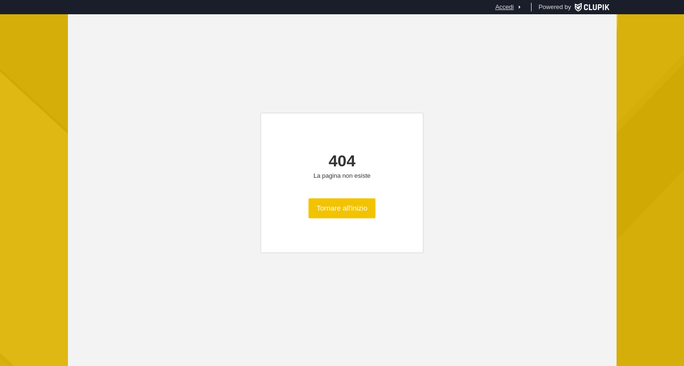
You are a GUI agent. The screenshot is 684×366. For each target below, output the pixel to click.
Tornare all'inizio (341, 208)
